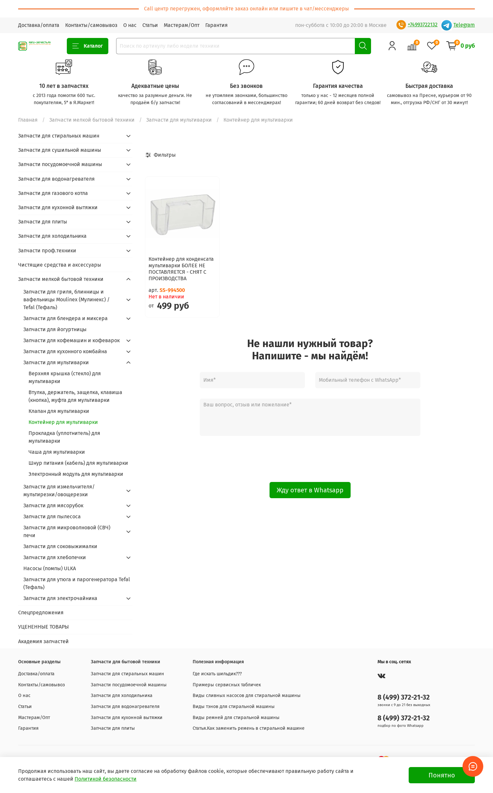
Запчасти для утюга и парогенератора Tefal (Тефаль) (76, 583)
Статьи (150, 25)
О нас (130, 25)
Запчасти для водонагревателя (56, 179)
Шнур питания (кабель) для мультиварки (78, 463)
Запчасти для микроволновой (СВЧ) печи (66, 531)
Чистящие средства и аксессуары (59, 265)
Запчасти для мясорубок (53, 505)
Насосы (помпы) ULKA (49, 568)
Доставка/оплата (38, 25)
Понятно (441, 775)
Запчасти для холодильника (52, 236)
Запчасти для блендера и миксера (65, 318)
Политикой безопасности (106, 779)
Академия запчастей (43, 641)
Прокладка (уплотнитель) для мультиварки (64, 437)
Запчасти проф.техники (47, 250)
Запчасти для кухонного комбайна (65, 351)
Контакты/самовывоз (91, 25)
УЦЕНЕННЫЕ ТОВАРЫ (43, 627)
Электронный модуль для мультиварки (76, 474)
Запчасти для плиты (42, 222)
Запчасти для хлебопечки (54, 557)
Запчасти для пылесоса (52, 516)
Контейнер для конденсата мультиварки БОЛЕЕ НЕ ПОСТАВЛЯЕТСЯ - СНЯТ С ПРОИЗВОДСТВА (181, 269)
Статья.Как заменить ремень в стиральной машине (249, 728)
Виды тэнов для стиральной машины (234, 706)
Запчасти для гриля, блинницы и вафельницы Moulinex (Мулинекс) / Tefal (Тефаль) (66, 299)
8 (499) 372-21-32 (404, 697)
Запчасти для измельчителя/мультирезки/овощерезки (59, 491)
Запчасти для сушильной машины (59, 150)
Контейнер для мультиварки (63, 422)
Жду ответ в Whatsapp (310, 490)
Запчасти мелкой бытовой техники (92, 120)
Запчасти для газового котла (53, 193)
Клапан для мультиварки (59, 411)
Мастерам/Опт (181, 25)
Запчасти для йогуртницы (55, 329)
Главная (28, 120)
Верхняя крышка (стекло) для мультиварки (65, 377)
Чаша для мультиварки (57, 452)
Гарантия (216, 25)
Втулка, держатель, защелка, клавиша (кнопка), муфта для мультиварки (75, 396)
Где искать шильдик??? (217, 674)
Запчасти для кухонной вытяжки (58, 207)
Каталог (87, 46)
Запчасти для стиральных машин (58, 136)
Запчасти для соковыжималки (60, 546)
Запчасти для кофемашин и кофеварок (71, 340)
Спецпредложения (41, 612)
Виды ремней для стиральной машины (236, 717)
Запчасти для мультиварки (179, 120)
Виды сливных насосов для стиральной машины (247, 695)
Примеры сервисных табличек (227, 685)
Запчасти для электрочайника (60, 598)
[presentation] (310, 459)
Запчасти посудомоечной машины (60, 164)
